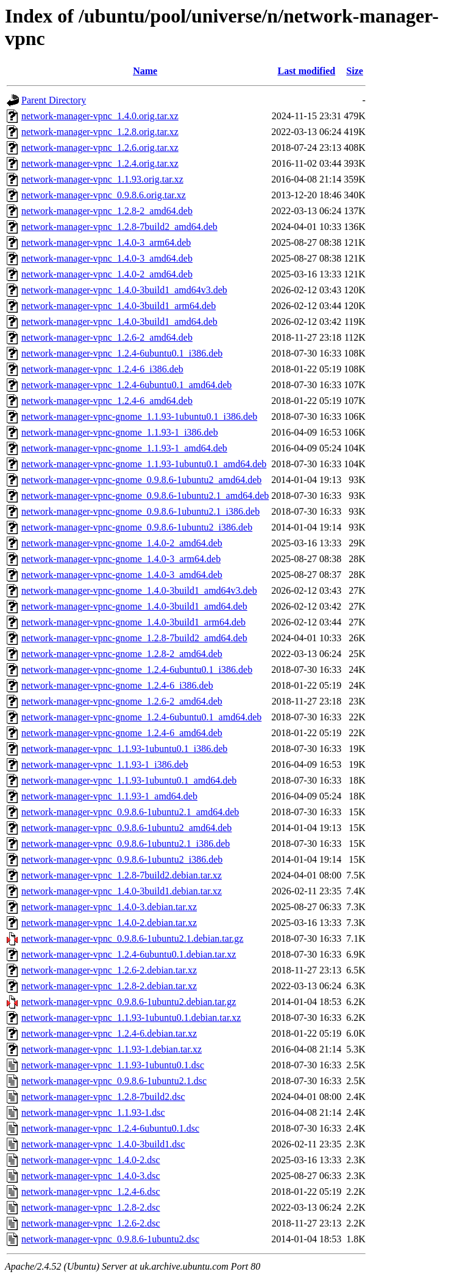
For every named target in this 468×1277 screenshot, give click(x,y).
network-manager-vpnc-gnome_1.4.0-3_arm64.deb (121, 559)
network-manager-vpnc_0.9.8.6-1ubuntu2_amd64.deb (126, 828)
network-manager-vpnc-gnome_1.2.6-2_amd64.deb (121, 701)
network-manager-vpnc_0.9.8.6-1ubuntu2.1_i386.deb (125, 843)
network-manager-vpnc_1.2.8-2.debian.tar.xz (109, 986)
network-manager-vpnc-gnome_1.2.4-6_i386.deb (117, 685)
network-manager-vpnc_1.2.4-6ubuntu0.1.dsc (110, 1128)
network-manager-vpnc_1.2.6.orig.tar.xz (100, 147)
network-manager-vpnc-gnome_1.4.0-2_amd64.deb (121, 543)
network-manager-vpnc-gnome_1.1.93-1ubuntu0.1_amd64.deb (143, 464)
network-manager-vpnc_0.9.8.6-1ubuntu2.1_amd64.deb (130, 812)
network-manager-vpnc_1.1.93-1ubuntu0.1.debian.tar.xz (131, 1017)
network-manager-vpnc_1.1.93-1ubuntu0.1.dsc (112, 1065)
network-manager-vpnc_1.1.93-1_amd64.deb (109, 796)
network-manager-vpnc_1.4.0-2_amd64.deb (107, 274)
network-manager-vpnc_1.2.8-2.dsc (90, 1207)
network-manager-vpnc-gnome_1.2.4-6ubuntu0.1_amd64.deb (141, 717)
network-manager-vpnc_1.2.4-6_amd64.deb (107, 400)
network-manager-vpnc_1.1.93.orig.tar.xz (102, 179)
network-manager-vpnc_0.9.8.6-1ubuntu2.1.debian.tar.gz (132, 938)
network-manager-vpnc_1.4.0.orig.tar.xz (100, 116)
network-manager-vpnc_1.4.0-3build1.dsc (103, 1144)
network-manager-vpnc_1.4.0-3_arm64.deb (106, 242)
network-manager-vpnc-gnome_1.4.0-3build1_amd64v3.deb (139, 590)
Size (354, 71)
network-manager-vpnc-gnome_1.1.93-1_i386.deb (119, 432)
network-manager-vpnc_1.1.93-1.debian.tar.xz (111, 1049)
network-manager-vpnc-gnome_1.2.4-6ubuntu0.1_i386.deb (136, 669)
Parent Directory (53, 100)
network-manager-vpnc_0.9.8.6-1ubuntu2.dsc (110, 1239)
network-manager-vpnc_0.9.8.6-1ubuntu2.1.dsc (114, 1081)
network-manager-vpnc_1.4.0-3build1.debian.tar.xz (121, 891)
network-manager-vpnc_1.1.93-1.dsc (93, 1112)
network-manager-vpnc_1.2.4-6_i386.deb (102, 369)
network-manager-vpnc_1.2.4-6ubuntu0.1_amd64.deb (126, 385)
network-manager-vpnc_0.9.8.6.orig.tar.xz (103, 195)
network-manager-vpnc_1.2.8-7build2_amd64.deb (119, 226)
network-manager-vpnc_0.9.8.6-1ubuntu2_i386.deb (121, 859)
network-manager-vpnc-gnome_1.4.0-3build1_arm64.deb (133, 622)
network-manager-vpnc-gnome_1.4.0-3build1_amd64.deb (134, 606)
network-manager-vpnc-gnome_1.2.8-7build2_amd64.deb (134, 638)
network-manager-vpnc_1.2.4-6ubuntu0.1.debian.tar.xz (128, 954)
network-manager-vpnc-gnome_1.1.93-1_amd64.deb (124, 448)
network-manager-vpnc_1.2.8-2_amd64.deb (107, 211)
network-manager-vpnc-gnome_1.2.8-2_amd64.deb (121, 654)
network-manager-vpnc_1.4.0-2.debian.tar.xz (109, 922)
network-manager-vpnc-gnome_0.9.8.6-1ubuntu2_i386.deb (136, 527)
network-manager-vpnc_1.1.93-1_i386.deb (104, 764)
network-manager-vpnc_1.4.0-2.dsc (90, 1160)
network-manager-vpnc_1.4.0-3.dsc (90, 1176)
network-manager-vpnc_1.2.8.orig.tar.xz (100, 132)
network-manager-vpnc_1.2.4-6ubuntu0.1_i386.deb (121, 353)
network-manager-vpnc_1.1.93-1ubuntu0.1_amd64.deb (128, 780)
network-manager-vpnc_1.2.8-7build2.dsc (103, 1096)
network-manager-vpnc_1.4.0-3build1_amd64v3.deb (124, 290)
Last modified (306, 71)
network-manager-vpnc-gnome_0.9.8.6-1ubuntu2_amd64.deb (141, 480)
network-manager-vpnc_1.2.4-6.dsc (90, 1191)
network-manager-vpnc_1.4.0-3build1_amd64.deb (119, 321)
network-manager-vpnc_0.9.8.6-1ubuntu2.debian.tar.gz (128, 1002)
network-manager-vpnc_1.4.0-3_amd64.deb (107, 258)
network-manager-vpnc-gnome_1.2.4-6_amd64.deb (121, 733)
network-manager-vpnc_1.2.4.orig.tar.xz (100, 163)
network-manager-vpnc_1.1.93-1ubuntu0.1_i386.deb (124, 748)
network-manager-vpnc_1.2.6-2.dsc (90, 1223)
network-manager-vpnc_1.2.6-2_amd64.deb (107, 337)
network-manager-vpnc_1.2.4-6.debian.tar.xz (109, 1033)
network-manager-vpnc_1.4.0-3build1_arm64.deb (118, 306)
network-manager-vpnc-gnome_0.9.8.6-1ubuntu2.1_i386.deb (140, 511)
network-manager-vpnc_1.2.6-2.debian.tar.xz (109, 970)
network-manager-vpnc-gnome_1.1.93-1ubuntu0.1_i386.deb (139, 416)
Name (145, 71)
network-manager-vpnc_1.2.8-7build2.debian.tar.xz (121, 875)
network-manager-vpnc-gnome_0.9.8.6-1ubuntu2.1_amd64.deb (145, 495)
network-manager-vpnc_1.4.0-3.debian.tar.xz (109, 907)
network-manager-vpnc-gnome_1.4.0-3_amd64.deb (121, 574)
